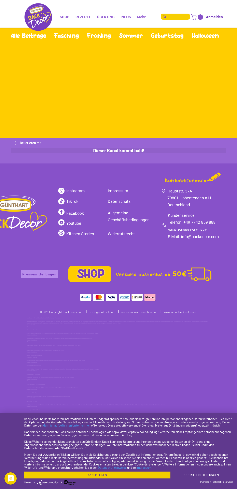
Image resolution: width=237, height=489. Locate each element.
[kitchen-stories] (61, 233)
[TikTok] (61, 201)
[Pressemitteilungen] (39, 274)
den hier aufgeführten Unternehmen (66, 418)
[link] (197, 17)
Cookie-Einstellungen (56, 475)
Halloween (205, 36)
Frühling (99, 36)
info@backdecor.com (200, 236)
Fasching (66, 36)
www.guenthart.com (101, 312)
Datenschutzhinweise (112, 460)
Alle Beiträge (28, 36)
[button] (28, 143)
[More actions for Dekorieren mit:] (28, 143)
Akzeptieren (97, 468)
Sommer (131, 36)
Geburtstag (167, 36)
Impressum (144, 460)
